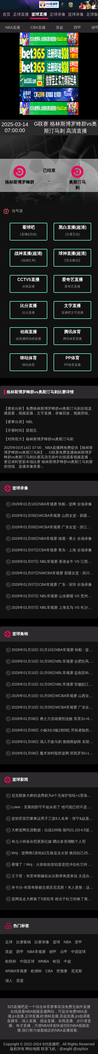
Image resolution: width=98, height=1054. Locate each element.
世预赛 (61, 971)
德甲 (52, 952)
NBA (67, 942)
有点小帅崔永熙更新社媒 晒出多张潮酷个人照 (45, 841)
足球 (9, 942)
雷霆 (20, 981)
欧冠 (56, 961)
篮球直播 (39, 14)
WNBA (43, 961)
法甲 (63, 952)
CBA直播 (38, 27)
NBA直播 (12, 27)
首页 (6, 14)
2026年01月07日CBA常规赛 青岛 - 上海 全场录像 (48, 550)
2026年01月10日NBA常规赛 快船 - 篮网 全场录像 (48, 504)
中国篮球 (78, 952)
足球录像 (57, 14)
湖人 (9, 981)
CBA (49, 971)
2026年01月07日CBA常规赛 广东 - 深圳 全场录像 (48, 584)
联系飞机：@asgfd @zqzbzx (64, 1049)
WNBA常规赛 (16, 971)
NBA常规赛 (36, 952)
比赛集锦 (23, 942)
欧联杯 (10, 961)
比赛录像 (41, 942)
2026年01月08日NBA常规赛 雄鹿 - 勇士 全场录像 (48, 538)
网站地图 (32, 1049)
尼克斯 (76, 971)
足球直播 (21, 14)
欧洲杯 (36, 971)
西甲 (77, 27)
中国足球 (27, 961)
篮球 (56, 942)
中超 (67, 961)
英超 (59, 27)
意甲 (78, 942)
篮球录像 (76, 14)
